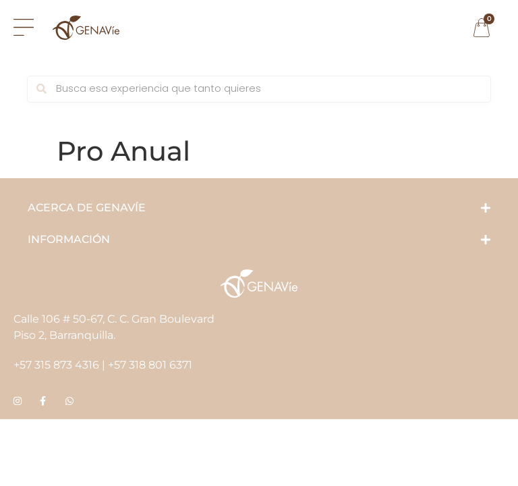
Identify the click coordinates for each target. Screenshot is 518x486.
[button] (259, 207)
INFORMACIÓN (69, 239)
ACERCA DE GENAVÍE (87, 207)
